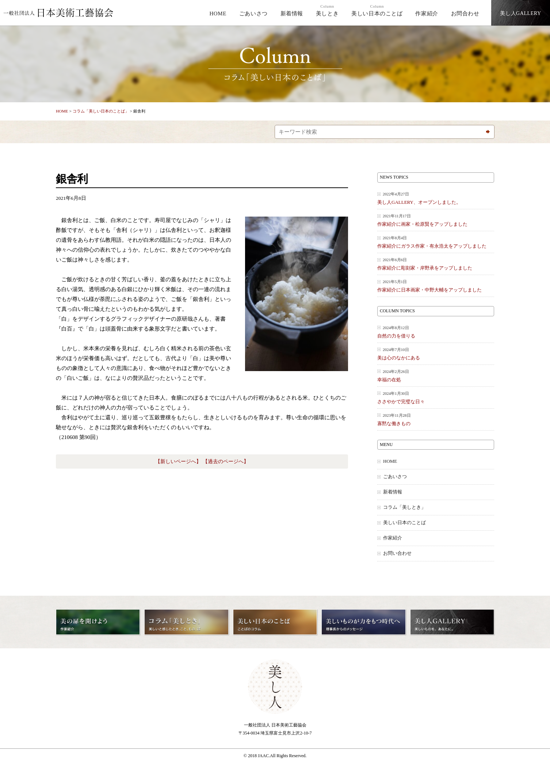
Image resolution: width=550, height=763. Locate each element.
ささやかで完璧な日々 (435, 397)
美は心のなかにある (435, 353)
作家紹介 (426, 13)
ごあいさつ (253, 13)
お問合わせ (465, 13)
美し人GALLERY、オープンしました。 (435, 198)
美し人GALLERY (520, 13)
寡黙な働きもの (435, 419)
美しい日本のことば (376, 10)
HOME (217, 13)
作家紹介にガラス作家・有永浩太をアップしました (435, 242)
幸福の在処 (435, 375)
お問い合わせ (397, 553)
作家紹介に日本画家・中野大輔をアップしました (435, 285)
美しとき (327, 10)
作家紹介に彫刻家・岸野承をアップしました (435, 263)
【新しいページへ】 (178, 461)
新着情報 (291, 13)
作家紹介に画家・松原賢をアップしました (435, 220)
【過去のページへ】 (226, 461)
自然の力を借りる (435, 331)
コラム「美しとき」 (404, 507)
